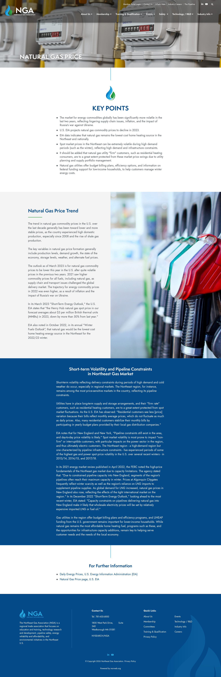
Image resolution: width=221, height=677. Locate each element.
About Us (148, 616)
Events (178, 616)
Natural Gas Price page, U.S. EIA (79, 579)
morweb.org (116, 668)
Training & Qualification (155, 631)
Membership (150, 621)
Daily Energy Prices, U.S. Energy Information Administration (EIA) (99, 574)
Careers (178, 631)
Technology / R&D (183, 621)
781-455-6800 (102, 616)
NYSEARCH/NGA (100, 635)
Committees (149, 626)
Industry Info (180, 626)
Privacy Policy (150, 636)
